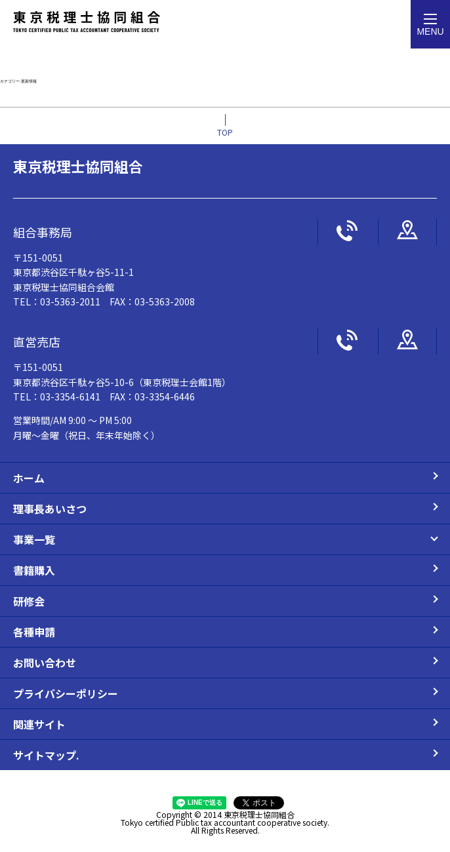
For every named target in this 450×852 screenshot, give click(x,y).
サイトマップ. (46, 755)
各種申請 (34, 632)
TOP (225, 132)
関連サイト (39, 724)
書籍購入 (34, 570)
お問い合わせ (44, 662)
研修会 (29, 601)
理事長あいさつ (50, 508)
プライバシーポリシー (65, 693)
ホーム (29, 478)
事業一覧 (34, 539)
